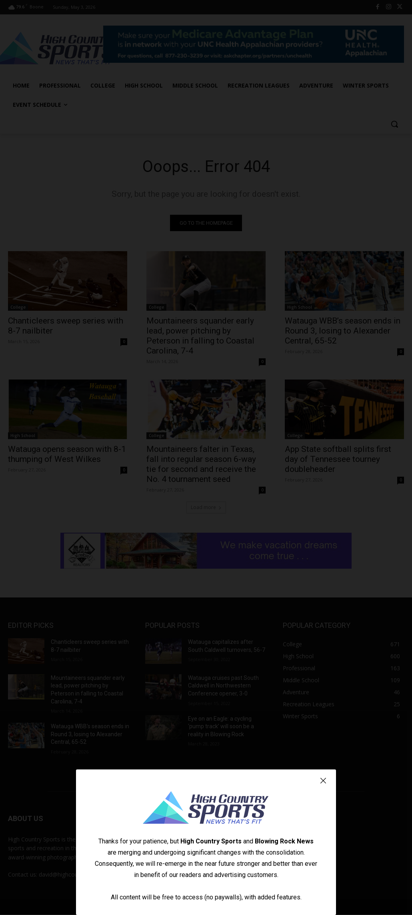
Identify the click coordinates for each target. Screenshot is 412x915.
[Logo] (206, 808)
